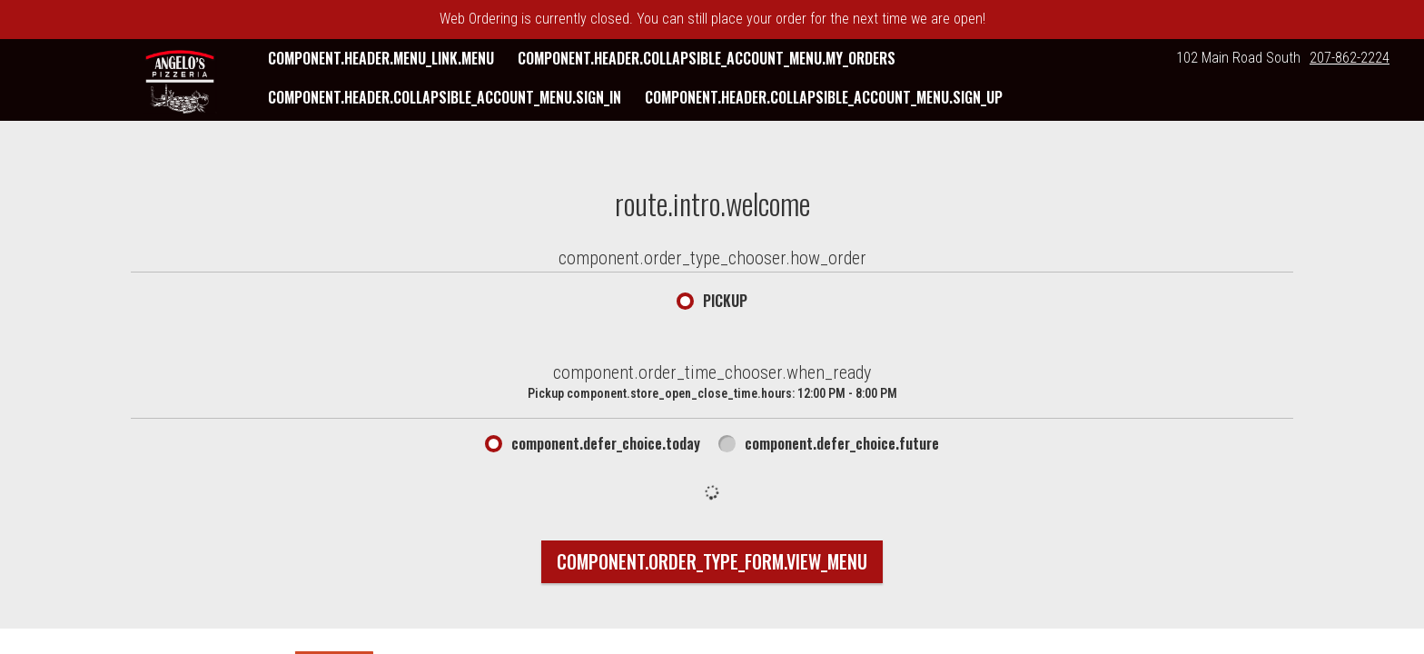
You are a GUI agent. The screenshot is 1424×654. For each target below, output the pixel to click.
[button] (180, 82)
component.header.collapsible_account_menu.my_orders (706, 58)
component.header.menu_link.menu (381, 58)
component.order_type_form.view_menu (712, 561)
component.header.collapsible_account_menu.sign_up (824, 97)
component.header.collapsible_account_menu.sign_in (444, 97)
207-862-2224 (1349, 57)
